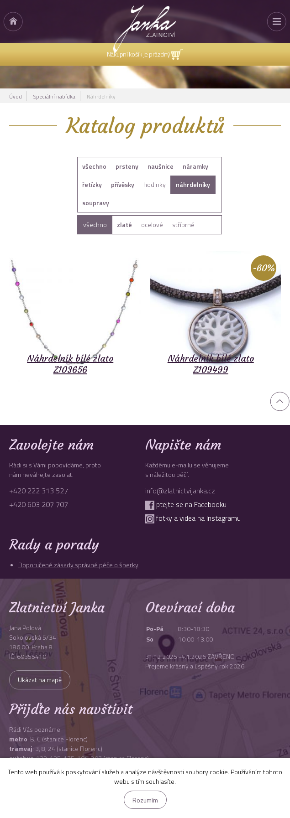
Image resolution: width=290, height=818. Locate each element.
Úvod (15, 96)
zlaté (124, 224)
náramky (195, 166)
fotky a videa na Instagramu (193, 518)
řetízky (92, 184)
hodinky (154, 184)
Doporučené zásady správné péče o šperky (78, 564)
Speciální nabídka (54, 96)
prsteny (127, 166)
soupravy (95, 202)
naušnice (161, 166)
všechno (94, 166)
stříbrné (183, 224)
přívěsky (122, 184)
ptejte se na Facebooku (186, 504)
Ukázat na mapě (40, 679)
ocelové (152, 224)
